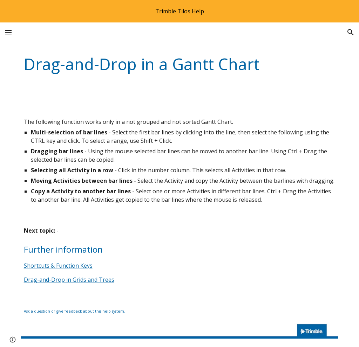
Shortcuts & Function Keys (58, 265)
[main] (179, 64)
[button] (8, 32)
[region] (179, 11)
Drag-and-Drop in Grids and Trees (69, 279)
